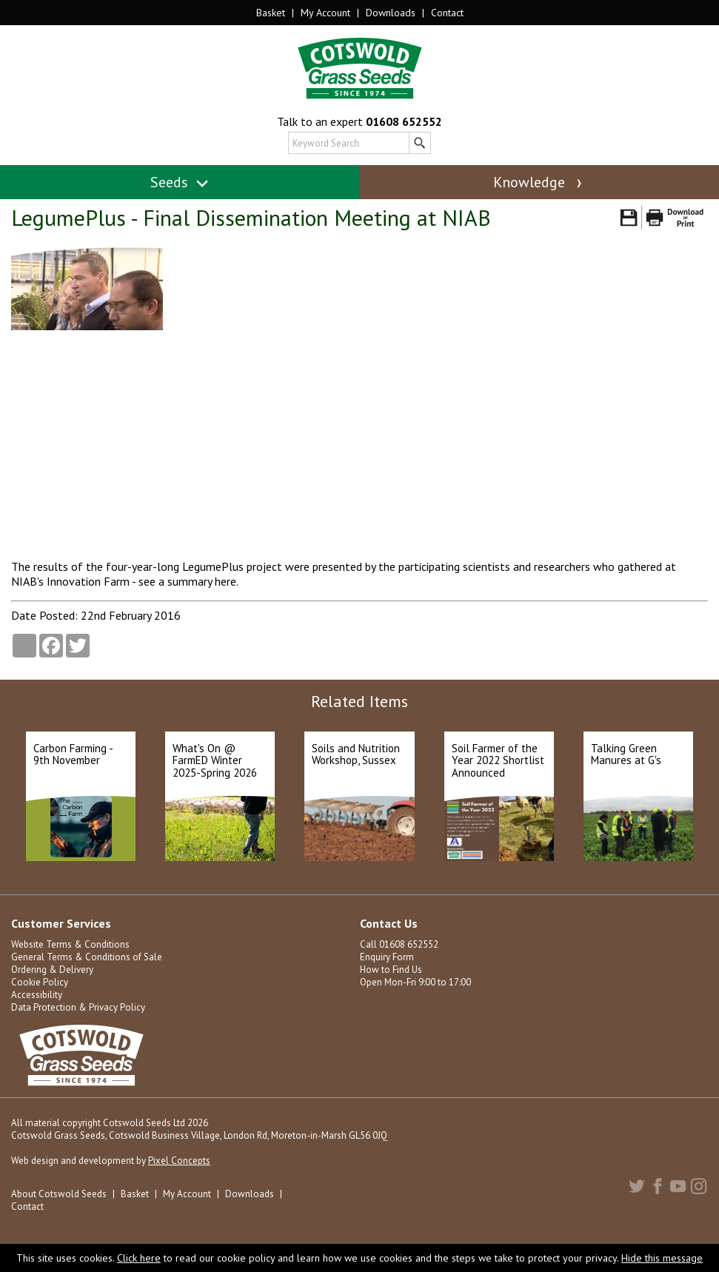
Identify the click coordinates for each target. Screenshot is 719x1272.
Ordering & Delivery (52, 969)
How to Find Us (391, 969)
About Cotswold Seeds (59, 1194)
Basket (270, 12)
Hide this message (662, 1258)
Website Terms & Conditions (70, 944)
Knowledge (539, 182)
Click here (139, 1258)
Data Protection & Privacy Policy (78, 1007)
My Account (325, 12)
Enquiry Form (387, 957)
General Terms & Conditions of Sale (86, 957)
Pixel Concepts (179, 1160)
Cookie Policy (39, 982)
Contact (447, 12)
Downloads (390, 12)
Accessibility (36, 994)
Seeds (179, 182)
